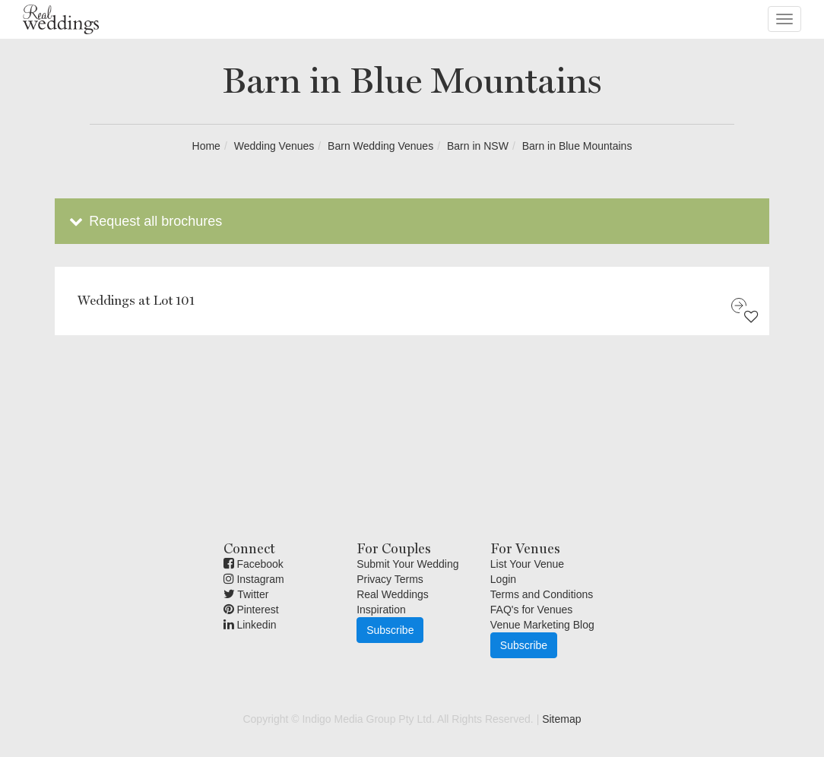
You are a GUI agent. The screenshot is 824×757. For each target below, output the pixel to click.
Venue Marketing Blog (542, 625)
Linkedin (250, 625)
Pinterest (251, 609)
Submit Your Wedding (407, 564)
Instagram (253, 579)
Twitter (246, 594)
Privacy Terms (390, 579)
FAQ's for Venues (531, 609)
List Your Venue (527, 564)
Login (503, 579)
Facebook (253, 564)
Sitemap (561, 719)
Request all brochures (144, 221)
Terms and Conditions (541, 594)
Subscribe (390, 630)
